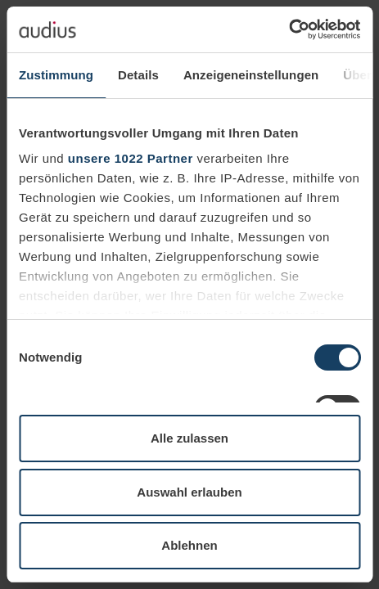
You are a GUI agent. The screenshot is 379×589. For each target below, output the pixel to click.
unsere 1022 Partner (130, 158)
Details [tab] (138, 75)
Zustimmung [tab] (56, 75)
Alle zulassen (189, 438)
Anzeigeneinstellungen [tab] (250, 75)
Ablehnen (189, 545)
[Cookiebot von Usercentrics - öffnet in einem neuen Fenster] (288, 29)
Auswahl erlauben (189, 492)
